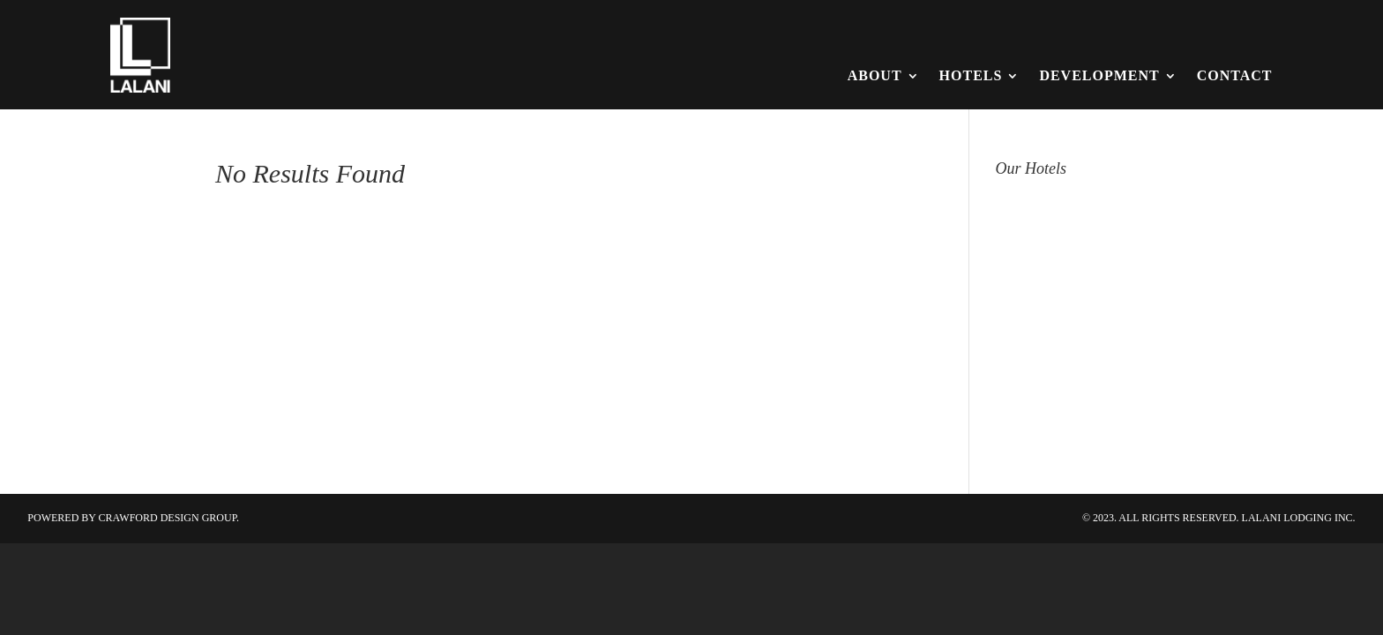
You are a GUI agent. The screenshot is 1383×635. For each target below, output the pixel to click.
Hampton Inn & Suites (1079, 200)
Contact (1235, 75)
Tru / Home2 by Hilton (1081, 426)
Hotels (971, 75)
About (875, 75)
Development (1099, 75)
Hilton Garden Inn (1064, 240)
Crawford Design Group (167, 518)
